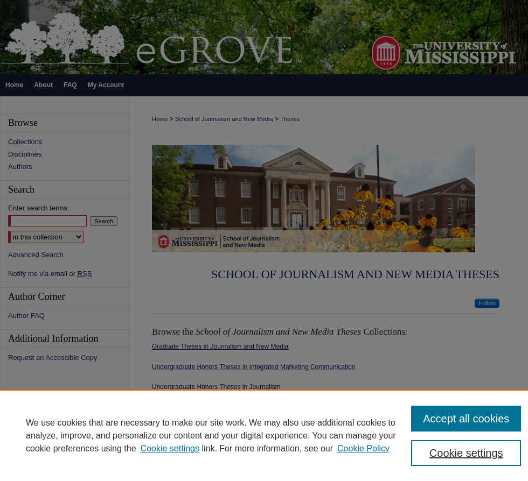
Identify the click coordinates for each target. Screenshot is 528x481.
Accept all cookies (466, 419)
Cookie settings (170, 448)
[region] (264, 435)
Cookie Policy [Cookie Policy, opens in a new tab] (363, 448)
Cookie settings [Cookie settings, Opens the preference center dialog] (466, 453)
